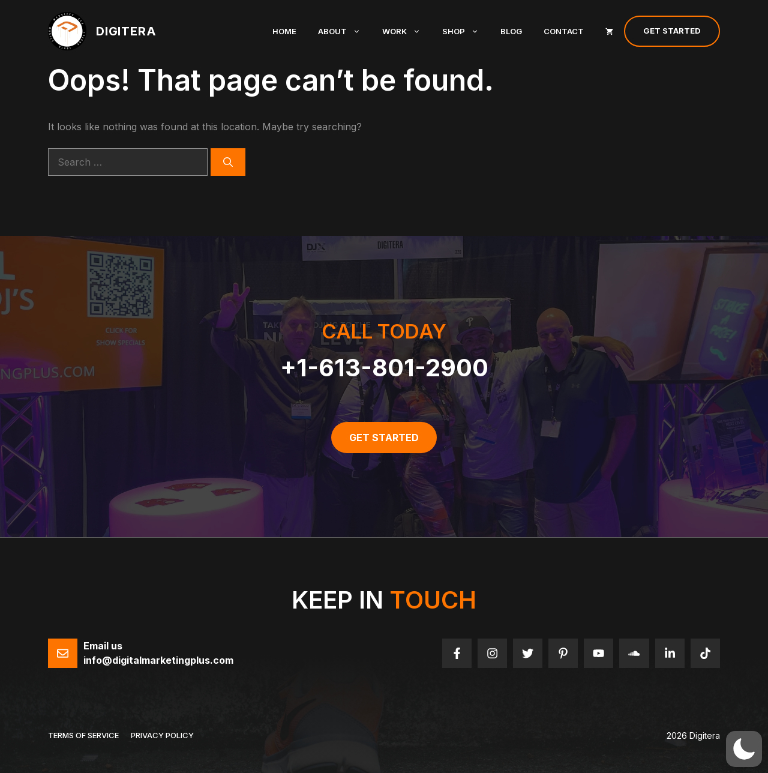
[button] (744, 749)
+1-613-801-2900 (384, 367)
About (344, 31)
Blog (511, 31)
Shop (466, 31)
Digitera (126, 31)
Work (406, 31)
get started (384, 438)
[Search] (228, 162)
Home (284, 31)
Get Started (672, 30)
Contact (564, 31)
